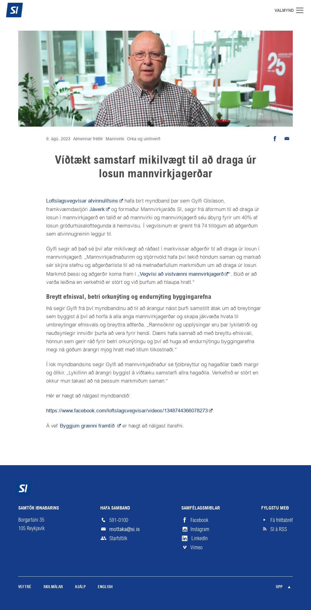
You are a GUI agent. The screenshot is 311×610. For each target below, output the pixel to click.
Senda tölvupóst (287, 139)
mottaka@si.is (124, 529)
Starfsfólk (118, 538)
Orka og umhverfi (143, 138)
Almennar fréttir (88, 138)
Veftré (24, 587)
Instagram (199, 529)
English (105, 587)
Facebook (199, 520)
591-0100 (118, 520)
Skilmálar (53, 587)
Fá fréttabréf (281, 520)
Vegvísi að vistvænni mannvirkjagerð (182, 274)
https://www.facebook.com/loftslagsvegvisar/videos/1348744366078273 (127, 410)
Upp (279, 587)
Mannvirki (115, 138)
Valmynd (302, 10)
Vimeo (196, 547)
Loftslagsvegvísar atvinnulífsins (82, 201)
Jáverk (97, 209)
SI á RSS (278, 529)
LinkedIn (199, 538)
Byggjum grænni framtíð (88, 426)
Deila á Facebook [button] (274, 139)
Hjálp (80, 587)
